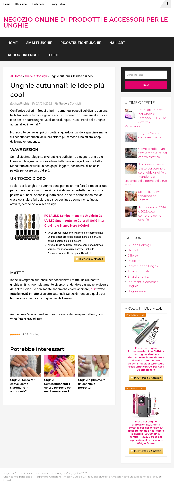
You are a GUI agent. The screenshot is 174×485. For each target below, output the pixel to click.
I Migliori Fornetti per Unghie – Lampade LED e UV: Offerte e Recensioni (145, 118)
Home (6, 4)
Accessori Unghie (24, 55)
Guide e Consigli (36, 76)
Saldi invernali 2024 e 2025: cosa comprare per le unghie (145, 213)
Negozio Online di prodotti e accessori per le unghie (85, 22)
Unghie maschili (139, 291)
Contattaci (38, 4)
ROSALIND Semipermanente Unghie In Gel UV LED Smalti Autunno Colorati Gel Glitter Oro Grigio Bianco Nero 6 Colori (74, 220)
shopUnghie (21, 103)
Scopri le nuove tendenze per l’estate (142, 196)
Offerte (133, 255)
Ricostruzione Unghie (80, 43)
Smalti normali (138, 271)
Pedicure (134, 260)
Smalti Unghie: (138, 276)
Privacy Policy (57, 4)
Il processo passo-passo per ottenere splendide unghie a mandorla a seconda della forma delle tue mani (146, 174)
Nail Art (117, 43)
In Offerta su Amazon (91, 259)
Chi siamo (21, 4)
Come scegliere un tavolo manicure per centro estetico (146, 153)
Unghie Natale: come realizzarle (143, 135)
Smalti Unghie (39, 43)
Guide (54, 55)
